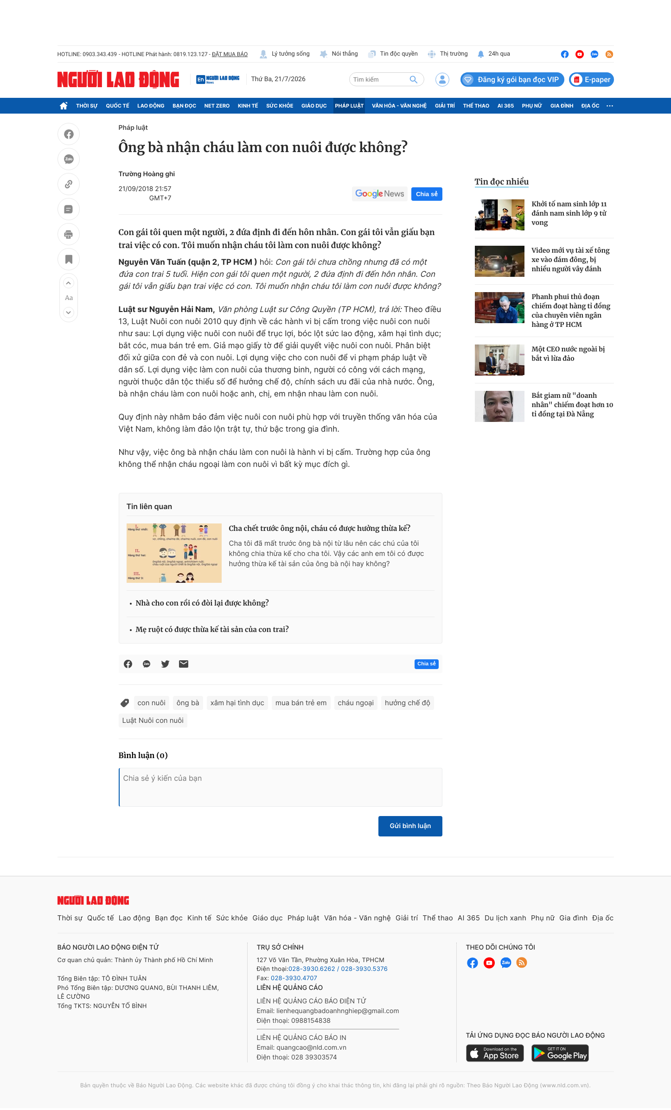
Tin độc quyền (392, 54)
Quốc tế (117, 105)
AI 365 (506, 105)
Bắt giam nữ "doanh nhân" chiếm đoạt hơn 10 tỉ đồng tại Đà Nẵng (572, 404)
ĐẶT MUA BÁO (230, 54)
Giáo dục (314, 105)
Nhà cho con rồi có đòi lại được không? (202, 603)
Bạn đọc (184, 105)
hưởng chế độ (407, 702)
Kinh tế (248, 105)
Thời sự (87, 105)
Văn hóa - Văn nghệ (399, 105)
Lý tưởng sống (284, 54)
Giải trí (445, 105)
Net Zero (217, 105)
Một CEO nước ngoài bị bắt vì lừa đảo (568, 354)
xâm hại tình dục (237, 702)
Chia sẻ (426, 194)
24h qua (493, 54)
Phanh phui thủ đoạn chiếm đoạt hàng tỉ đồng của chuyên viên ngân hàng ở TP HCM (571, 311)
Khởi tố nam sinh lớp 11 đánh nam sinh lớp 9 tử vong (569, 213)
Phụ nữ (532, 105)
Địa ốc (591, 105)
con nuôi (152, 702)
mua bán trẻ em (301, 702)
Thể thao (476, 105)
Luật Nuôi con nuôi (153, 720)
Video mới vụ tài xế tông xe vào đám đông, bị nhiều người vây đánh (571, 259)
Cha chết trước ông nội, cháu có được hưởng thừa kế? (319, 528)
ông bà (188, 702)
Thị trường (447, 54)
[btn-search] (414, 79)
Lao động (151, 105)
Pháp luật (349, 105)
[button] (68, 282)
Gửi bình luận (410, 826)
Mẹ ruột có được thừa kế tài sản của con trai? (212, 629)
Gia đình (562, 105)
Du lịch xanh (505, 917)
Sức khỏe (279, 105)
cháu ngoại (356, 702)
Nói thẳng (338, 54)
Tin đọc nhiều (502, 182)
